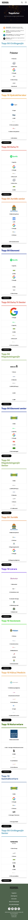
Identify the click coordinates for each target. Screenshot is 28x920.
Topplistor (14, 893)
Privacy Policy (14, 915)
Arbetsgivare (14, 896)
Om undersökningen (14, 904)
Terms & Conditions (14, 913)
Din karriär (14, 898)
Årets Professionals (14, 901)
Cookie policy (14, 916)
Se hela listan (6, 90)
